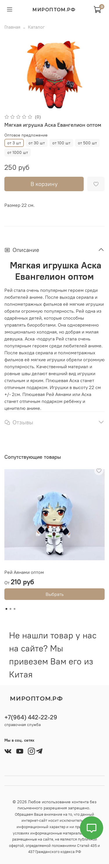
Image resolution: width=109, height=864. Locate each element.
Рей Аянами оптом (24, 572)
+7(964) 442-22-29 (30, 717)
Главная (12, 27)
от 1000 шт (17, 152)
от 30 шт (36, 142)
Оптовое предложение (26, 135)
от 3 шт (14, 142)
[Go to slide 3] (14, 609)
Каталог (36, 27)
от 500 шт (87, 142)
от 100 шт (61, 142)
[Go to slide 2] (10, 609)
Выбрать (55, 594)
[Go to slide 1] (6, 609)
